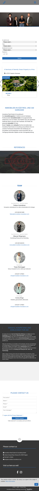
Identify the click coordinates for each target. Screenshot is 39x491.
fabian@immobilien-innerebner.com (19, 214)
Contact (14, 487)
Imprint (17, 487)
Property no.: (4, 52)
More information (10, 481)
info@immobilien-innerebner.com (19, 275)
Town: (3, 44)
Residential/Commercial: (7, 48)
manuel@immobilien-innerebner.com (19, 245)
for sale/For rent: (5, 40)
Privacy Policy (23, 487)
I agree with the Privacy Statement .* (13, 415)
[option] (19, 82)
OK (36, 484)
